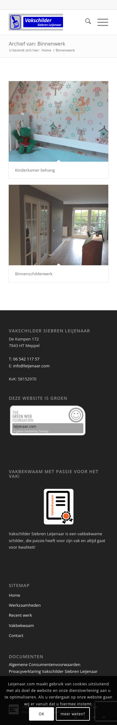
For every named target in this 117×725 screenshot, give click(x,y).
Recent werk (20, 615)
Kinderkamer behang (35, 170)
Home (14, 595)
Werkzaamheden (25, 605)
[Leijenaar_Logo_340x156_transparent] (48, 22)
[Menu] (99, 22)
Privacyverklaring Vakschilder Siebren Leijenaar (53, 671)
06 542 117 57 (26, 359)
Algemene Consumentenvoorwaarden (44, 664)
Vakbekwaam (21, 625)
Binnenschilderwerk (33, 274)
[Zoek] (85, 22)
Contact (16, 635)
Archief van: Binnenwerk (37, 43)
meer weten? (73, 714)
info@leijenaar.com (31, 366)
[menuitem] (85, 22)
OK (41, 714)
